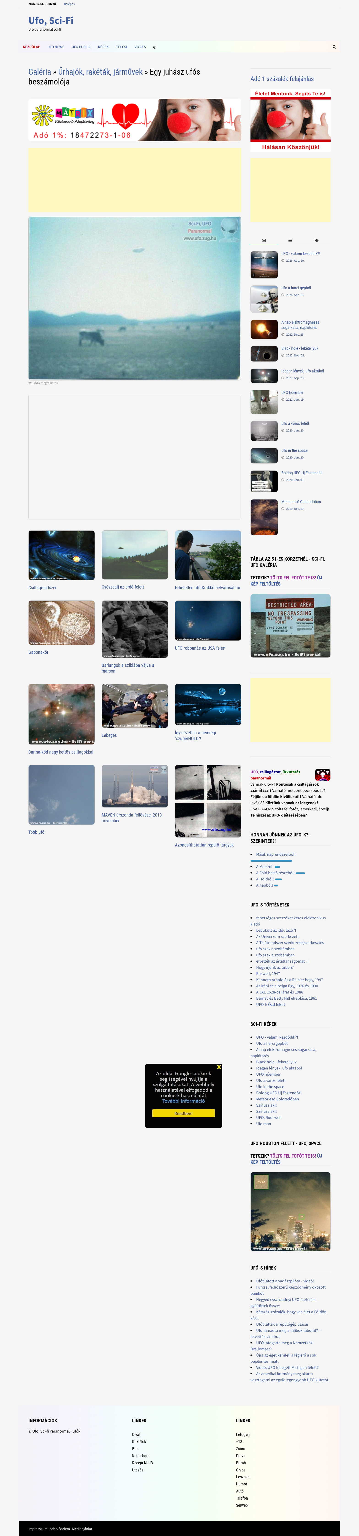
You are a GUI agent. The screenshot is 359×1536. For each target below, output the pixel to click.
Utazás (137, 1470)
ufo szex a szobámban (275, 948)
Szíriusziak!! (266, 1105)
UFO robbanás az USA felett (200, 648)
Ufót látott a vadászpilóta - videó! (285, 1281)
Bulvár (241, 1462)
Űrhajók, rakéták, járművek (100, 72)
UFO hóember (292, 392)
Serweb (242, 1505)
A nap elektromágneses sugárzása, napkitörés (300, 325)
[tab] (263, 240)
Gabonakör (38, 652)
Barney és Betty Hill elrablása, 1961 (286, 998)
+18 (239, 1441)
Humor (241, 1484)
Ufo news (55, 46)
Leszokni (243, 1476)
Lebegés (109, 735)
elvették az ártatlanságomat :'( (282, 961)
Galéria (39, 72)
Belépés (69, 4)
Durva (240, 1455)
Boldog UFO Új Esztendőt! (302, 472)
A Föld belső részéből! (280, 872)
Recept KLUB (142, 1462)
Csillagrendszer (42, 587)
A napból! (267, 885)
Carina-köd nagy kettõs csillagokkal (60, 752)
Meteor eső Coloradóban (301, 501)
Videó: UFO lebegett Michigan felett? (287, 1367)
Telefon (242, 1498)
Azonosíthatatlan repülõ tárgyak (204, 845)
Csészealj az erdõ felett (123, 587)
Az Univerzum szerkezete (277, 936)
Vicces (140, 46)
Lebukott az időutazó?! (276, 930)
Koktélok (139, 1441)
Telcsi (121, 46)
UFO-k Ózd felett (270, 1004)
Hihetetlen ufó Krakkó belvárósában (207, 587)
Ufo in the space (294, 450)
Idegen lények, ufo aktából (302, 371)
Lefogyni (243, 1434)
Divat (136, 1434)
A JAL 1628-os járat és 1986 (279, 992)
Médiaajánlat (82, 1528)
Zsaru (240, 1448)
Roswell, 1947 (268, 973)
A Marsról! (268, 866)
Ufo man (263, 1123)
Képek (103, 46)
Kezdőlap (31, 46)
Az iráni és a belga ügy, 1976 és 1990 (287, 985)
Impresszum (37, 1528)
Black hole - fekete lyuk (299, 348)
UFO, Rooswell (269, 1117)
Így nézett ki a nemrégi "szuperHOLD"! (195, 735)
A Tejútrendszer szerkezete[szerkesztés (290, 942)
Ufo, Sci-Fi (50, 20)
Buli (135, 1448)
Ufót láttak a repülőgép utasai (282, 1324)
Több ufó (36, 832)
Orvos (240, 1470)
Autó (240, 1491)
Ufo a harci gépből (296, 287)
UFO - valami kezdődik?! (300, 253)
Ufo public (81, 46)
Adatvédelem (60, 1528)
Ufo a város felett (295, 423)
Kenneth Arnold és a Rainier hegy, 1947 (289, 979)
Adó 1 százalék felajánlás (282, 79)
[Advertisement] (134, 180)
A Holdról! (269, 879)
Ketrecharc (140, 1455)
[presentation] (263, 240)
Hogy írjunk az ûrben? (275, 967)
